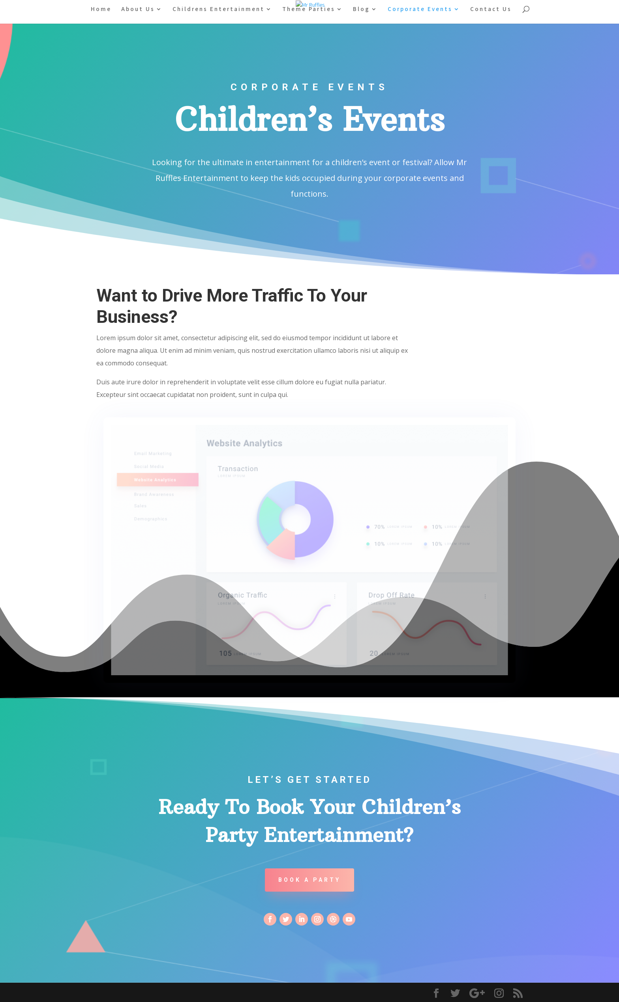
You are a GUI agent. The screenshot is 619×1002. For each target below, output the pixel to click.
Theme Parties (308, 9)
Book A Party (309, 880)
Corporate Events (420, 9)
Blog (361, 9)
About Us (138, 9)
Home (101, 9)
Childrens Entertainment (218, 9)
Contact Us (491, 9)
